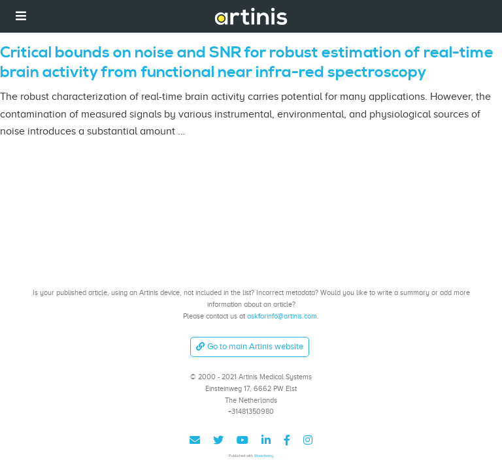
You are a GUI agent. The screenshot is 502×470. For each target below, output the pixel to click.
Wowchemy (263, 455)
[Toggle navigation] (21, 16)
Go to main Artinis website (249, 346)
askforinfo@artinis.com (282, 316)
